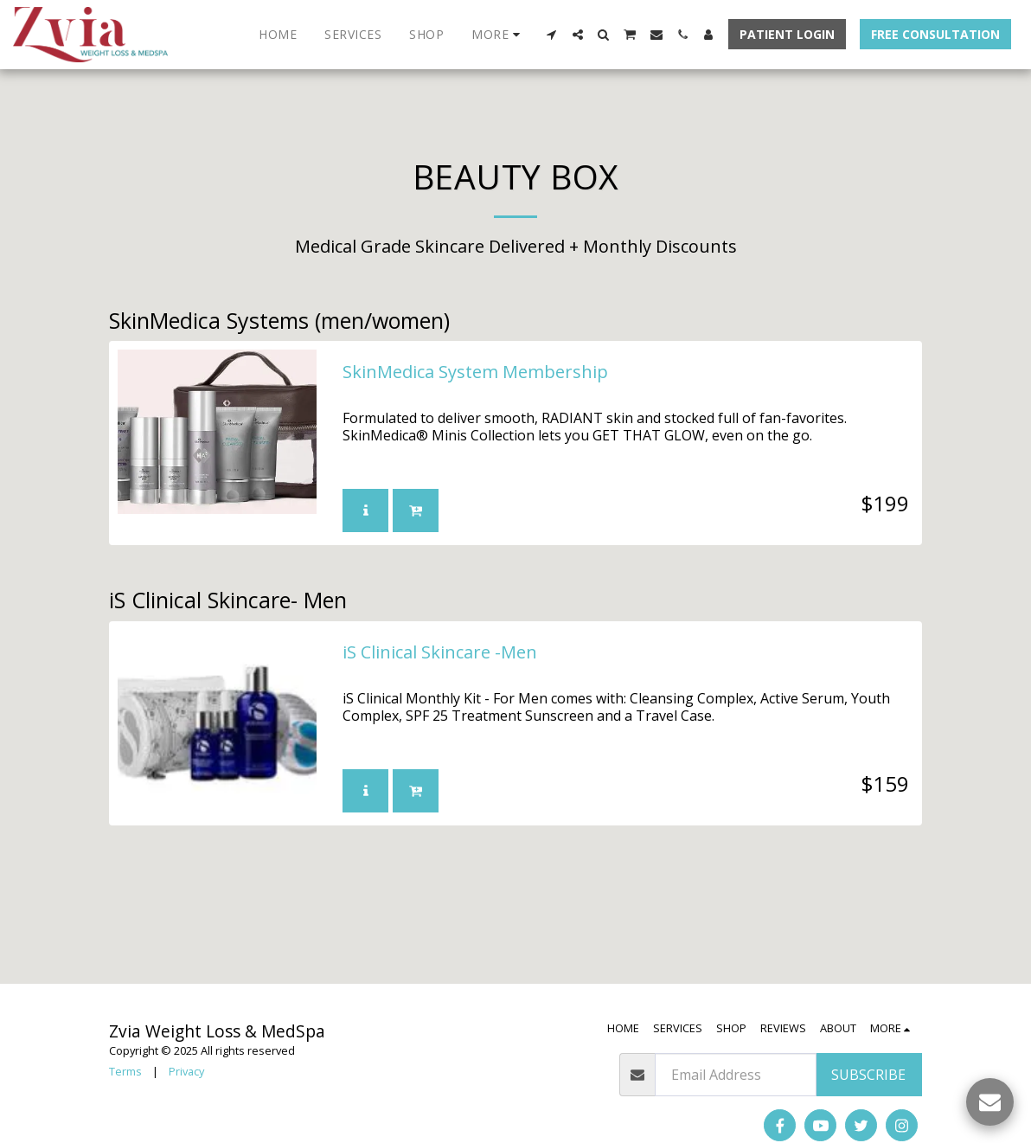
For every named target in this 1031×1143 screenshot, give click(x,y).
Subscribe (868, 1074)
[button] (552, 35)
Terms (125, 1071)
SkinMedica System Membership (475, 373)
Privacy (186, 1071)
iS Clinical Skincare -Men (440, 653)
